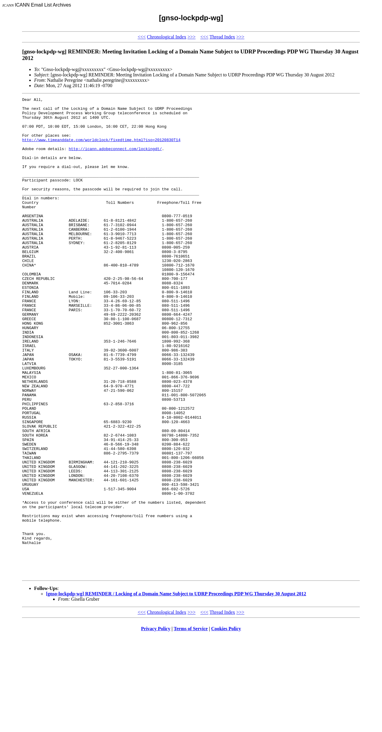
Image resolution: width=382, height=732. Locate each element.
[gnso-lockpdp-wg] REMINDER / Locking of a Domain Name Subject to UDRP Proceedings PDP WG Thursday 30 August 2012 (176, 689)
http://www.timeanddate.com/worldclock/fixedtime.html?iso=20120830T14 (101, 148)
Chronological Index (166, 36)
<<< (142, 36)
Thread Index (222, 36)
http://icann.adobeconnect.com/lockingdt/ (115, 159)
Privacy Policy (155, 724)
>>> (191, 36)
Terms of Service (191, 724)
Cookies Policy (226, 724)
